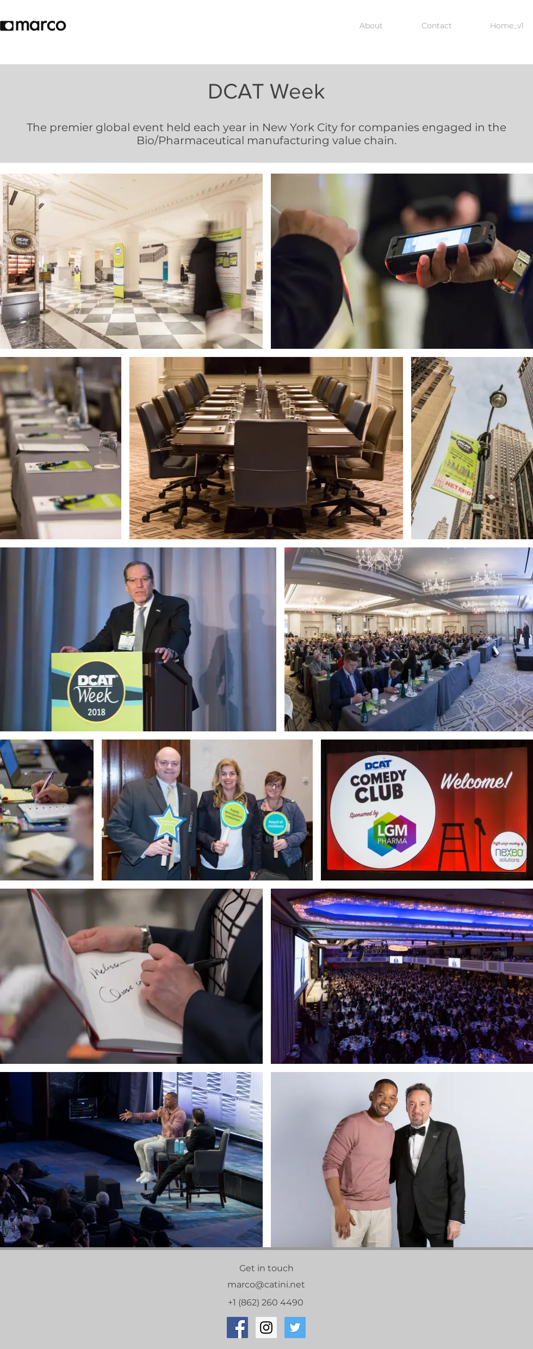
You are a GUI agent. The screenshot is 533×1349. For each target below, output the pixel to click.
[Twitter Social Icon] (295, 1327)
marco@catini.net (266, 1284)
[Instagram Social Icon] (266, 1327)
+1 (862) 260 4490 (267, 1302)
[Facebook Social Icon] (237, 1327)
